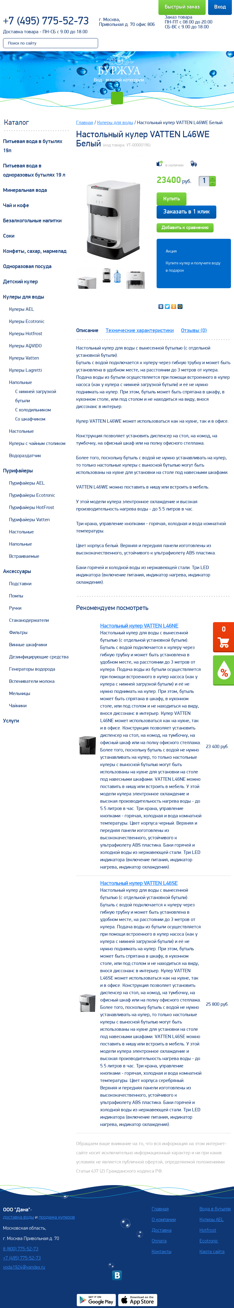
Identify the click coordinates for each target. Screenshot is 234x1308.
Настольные (21, 431)
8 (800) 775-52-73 (20, 1249)
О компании (164, 1219)
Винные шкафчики (28, 645)
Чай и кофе (16, 206)
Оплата (159, 1241)
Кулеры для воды (23, 297)
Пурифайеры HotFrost (31, 507)
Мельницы (19, 693)
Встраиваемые (24, 556)
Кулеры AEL (21, 309)
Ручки (15, 608)
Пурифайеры (18, 471)
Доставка (162, 1230)
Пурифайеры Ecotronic (32, 495)
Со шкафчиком (30, 419)
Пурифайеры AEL (27, 483)
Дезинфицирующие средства (39, 657)
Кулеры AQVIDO (25, 346)
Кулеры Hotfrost (25, 333)
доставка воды (18, 1217)
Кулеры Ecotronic (26, 321)
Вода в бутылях (215, 1209)
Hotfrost (208, 1230)
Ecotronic (209, 1241)
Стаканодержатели (29, 620)
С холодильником (33, 410)
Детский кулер (20, 282)
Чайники (18, 706)
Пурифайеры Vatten (29, 520)
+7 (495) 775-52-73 (46, 21)
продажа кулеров (57, 1217)
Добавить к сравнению (185, 227)
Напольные (20, 382)
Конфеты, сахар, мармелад (34, 251)
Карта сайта (212, 1251)
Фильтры (18, 632)
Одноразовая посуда (27, 267)
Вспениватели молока (32, 681)
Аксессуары (17, 572)
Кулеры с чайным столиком (37, 443)
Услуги (11, 721)
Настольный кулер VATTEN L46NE (139, 626)
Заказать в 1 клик (186, 212)
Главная (84, 122)
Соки (8, 236)
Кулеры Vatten (24, 358)
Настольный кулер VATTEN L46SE (139, 883)
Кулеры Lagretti (25, 370)
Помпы (16, 596)
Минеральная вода (25, 190)
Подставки (20, 584)
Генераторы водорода (32, 669)
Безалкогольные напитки (32, 221)
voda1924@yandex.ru (24, 1267)
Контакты (161, 1251)
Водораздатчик (25, 455)
